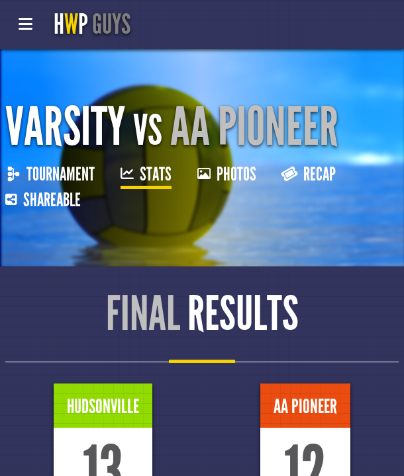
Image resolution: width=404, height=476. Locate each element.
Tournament (51, 174)
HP (92, 24)
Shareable (43, 200)
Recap (309, 174)
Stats (146, 174)
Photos (226, 174)
